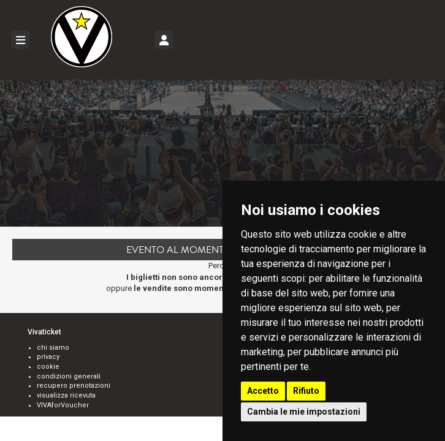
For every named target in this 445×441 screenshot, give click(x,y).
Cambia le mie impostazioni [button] (303, 412)
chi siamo (53, 348)
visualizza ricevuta (66, 395)
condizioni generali (69, 376)
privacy (48, 357)
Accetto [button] (263, 391)
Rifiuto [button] (306, 391)
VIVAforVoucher (63, 405)
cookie (48, 367)
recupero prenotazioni (73, 386)
